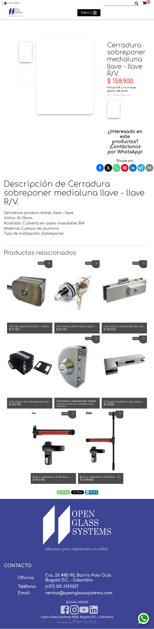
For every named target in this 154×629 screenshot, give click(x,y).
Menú (89, 13)
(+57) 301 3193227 (61, 586)
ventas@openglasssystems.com (78, 593)
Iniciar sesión (12, 3)
